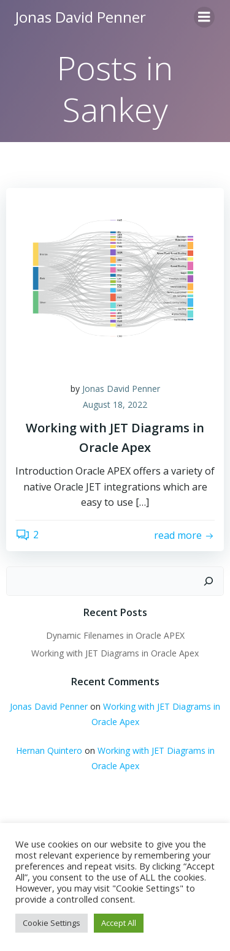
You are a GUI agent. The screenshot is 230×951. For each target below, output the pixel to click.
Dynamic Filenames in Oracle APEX (115, 635)
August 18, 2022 (115, 404)
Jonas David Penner (121, 388)
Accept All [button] (118, 922)
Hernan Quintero (49, 750)
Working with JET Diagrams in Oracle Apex (115, 653)
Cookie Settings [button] (51, 922)
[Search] (208, 581)
